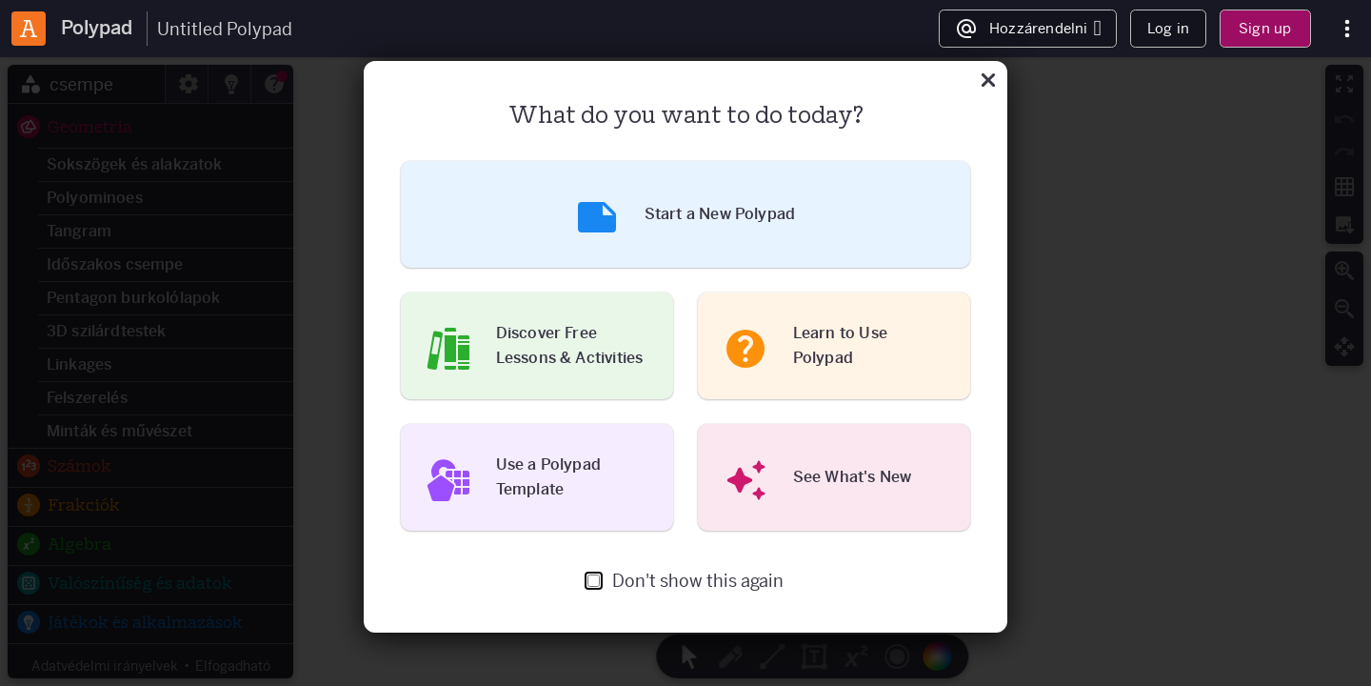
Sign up (1265, 28)
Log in (1168, 28)
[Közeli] (988, 82)
